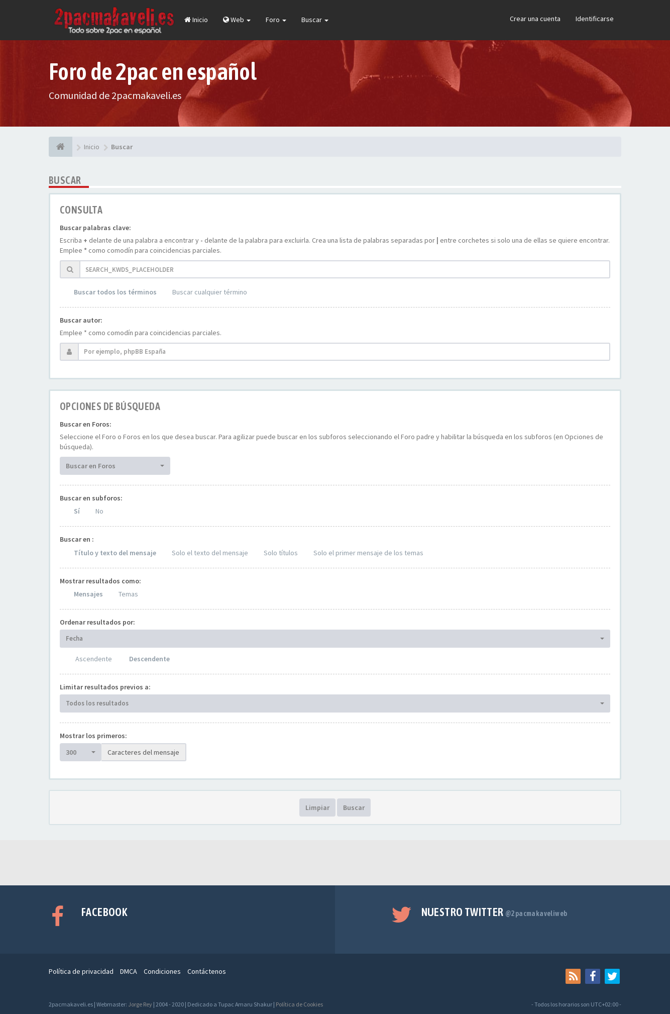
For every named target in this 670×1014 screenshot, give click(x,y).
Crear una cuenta (535, 18)
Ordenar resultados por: (97, 622)
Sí (77, 511)
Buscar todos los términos (115, 291)
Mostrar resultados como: (100, 580)
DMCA (128, 971)
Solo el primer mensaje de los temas (368, 552)
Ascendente (93, 658)
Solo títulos (281, 552)
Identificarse (595, 18)
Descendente (149, 658)
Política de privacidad (81, 971)
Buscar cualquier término (209, 291)
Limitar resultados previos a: (105, 686)
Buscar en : (77, 539)
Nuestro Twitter (494, 912)
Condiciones (162, 971)
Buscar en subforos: (91, 497)
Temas (128, 593)
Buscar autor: (81, 320)
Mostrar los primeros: (93, 735)
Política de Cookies (299, 1004)
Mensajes (88, 593)
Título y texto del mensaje (115, 552)
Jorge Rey (140, 1004)
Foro (276, 19)
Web (237, 19)
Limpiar (317, 807)
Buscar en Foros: (85, 424)
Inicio (196, 19)
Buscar (314, 19)
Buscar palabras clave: (95, 227)
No (99, 511)
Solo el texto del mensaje (210, 552)
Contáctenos (206, 971)
